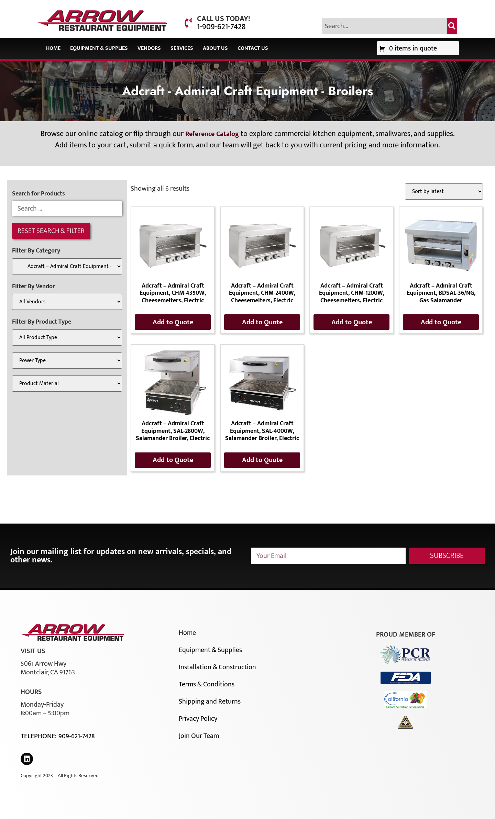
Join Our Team (199, 736)
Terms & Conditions (206, 684)
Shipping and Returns (210, 701)
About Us (215, 48)
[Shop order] (444, 191)
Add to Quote (173, 322)
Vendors (149, 48)
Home (53, 48)
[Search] (452, 26)
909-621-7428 (76, 736)
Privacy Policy (198, 719)
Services (181, 48)
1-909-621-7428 (221, 27)
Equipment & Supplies (99, 48)
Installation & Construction (217, 667)
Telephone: (39, 736)
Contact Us (253, 48)
